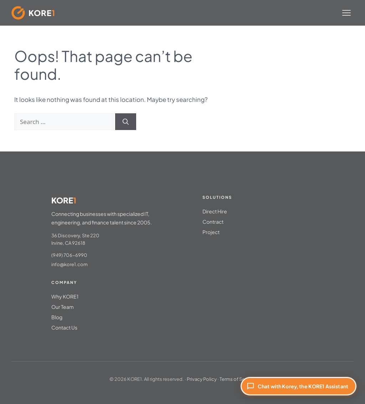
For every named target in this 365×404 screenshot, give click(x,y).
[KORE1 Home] (33, 13)
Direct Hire (214, 211)
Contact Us (64, 327)
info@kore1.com (69, 264)
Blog (56, 317)
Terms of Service (238, 379)
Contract (212, 221)
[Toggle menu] (346, 13)
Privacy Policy (202, 379)
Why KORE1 (64, 296)
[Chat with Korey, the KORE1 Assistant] (298, 386)
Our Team (62, 307)
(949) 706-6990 (69, 255)
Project (211, 232)
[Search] (125, 121)
